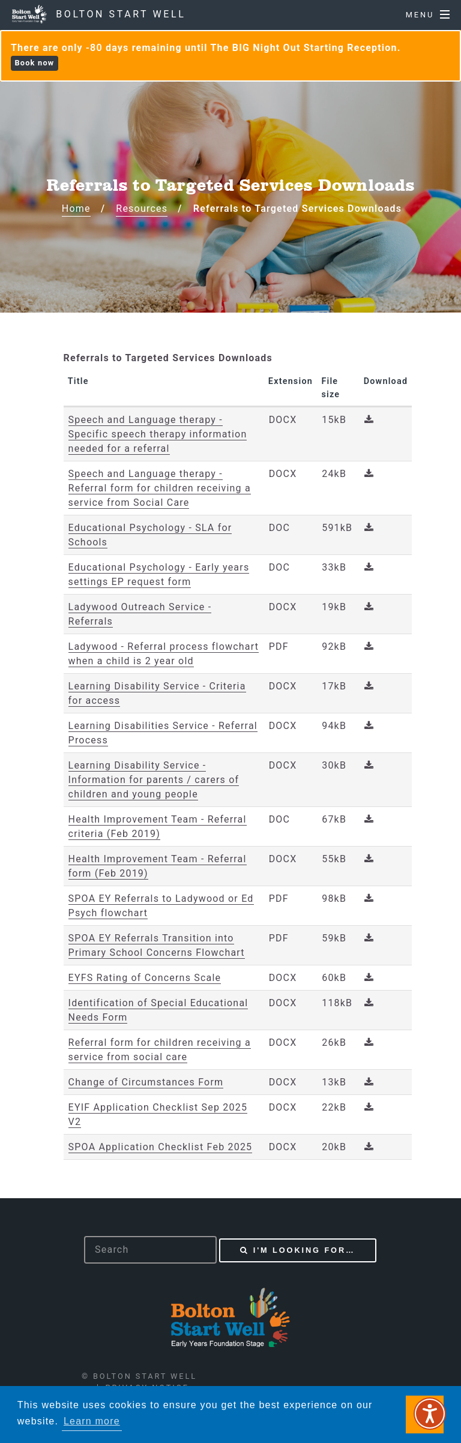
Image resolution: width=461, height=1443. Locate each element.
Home (76, 208)
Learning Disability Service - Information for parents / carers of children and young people (154, 780)
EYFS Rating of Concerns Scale (144, 977)
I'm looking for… (304, 1250)
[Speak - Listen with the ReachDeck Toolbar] (430, 1413)
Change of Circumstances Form (146, 1082)
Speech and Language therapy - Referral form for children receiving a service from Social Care (159, 488)
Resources (141, 208)
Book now (34, 62)
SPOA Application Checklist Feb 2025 (160, 1147)
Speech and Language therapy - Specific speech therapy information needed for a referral (157, 434)
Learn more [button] (92, 1421)
